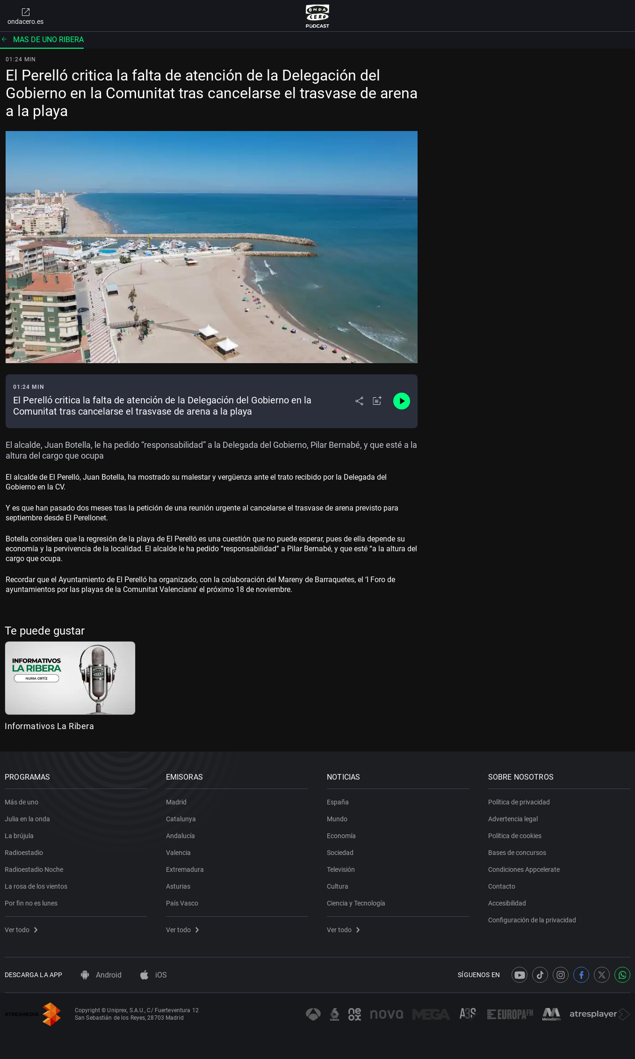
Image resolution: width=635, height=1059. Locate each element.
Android (101, 975)
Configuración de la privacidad (532, 920)
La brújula (19, 836)
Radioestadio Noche (34, 869)
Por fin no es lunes (31, 903)
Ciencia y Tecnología (356, 903)
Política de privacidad (519, 802)
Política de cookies (514, 836)
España (338, 802)
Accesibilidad (507, 903)
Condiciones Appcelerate (524, 869)
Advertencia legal (513, 819)
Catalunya (181, 819)
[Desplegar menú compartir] (359, 401)
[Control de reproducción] (401, 401)
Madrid (176, 802)
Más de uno (21, 802)
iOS (153, 975)
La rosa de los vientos (36, 886)
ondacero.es (25, 16)
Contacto (501, 886)
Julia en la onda (27, 819)
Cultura (337, 886)
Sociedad (340, 852)
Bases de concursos (517, 852)
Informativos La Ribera (49, 726)
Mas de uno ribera (42, 39)
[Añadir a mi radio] (377, 401)
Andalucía (180, 836)
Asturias (178, 886)
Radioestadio (24, 852)
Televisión (341, 869)
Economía (341, 836)
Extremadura (185, 869)
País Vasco (182, 903)
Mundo (337, 819)
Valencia (178, 852)
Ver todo (21, 930)
